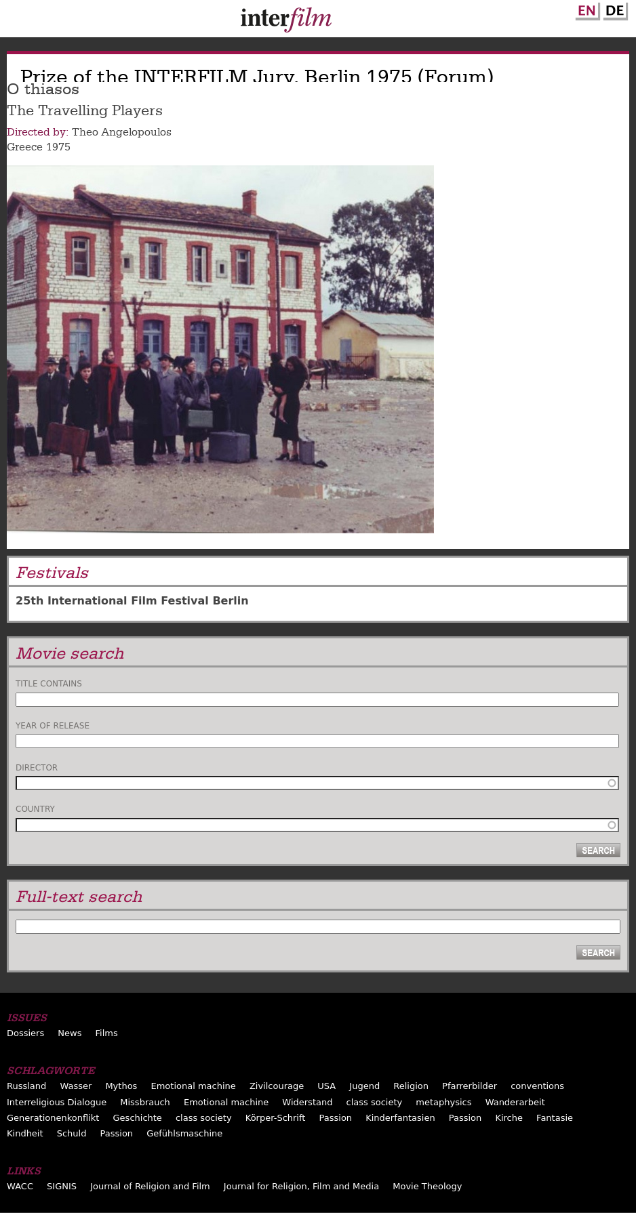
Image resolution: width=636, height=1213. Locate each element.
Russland (26, 1086)
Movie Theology (427, 1186)
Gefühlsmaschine (184, 1133)
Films (107, 1033)
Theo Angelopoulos (122, 132)
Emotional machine (193, 1086)
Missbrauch (145, 1102)
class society (374, 1102)
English (586, 9)
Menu (17, 22)
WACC (20, 1186)
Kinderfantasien (400, 1118)
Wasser (76, 1086)
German (613, 9)
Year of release (53, 726)
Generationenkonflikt (53, 1118)
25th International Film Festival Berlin (132, 600)
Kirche (509, 1118)
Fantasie (554, 1118)
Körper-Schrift (275, 1118)
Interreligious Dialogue (56, 1102)
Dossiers (25, 1033)
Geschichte (137, 1118)
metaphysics (443, 1102)
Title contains (49, 683)
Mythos (121, 1086)
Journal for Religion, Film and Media (301, 1186)
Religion (411, 1086)
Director (37, 768)
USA (326, 1086)
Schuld (72, 1133)
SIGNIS (62, 1186)
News (69, 1033)
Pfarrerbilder (469, 1086)
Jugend (364, 1086)
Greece (25, 147)
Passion (336, 1118)
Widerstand (307, 1102)
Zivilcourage (277, 1086)
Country (35, 809)
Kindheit (25, 1133)
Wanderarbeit (515, 1102)
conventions (537, 1086)
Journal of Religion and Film (150, 1186)
